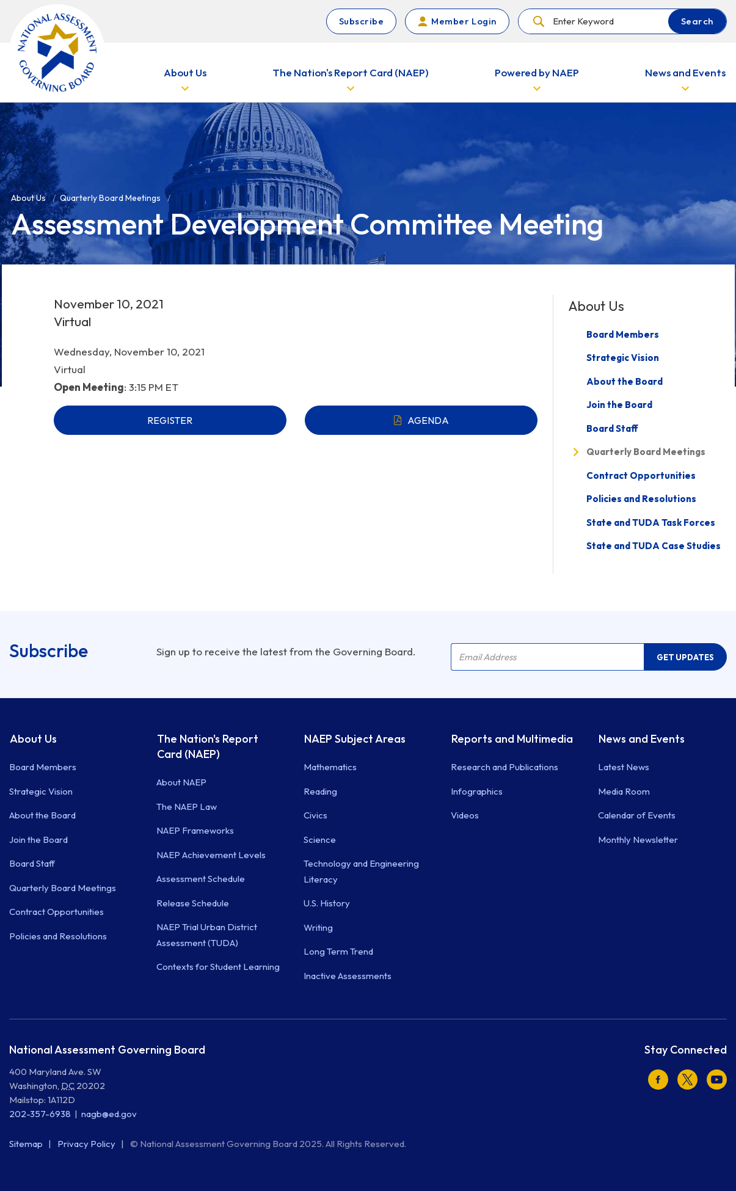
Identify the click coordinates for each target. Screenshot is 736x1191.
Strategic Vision (622, 357)
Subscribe (361, 21)
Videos (465, 815)
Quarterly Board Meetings (645, 451)
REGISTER (169, 420)
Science (320, 839)
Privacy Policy (87, 1143)
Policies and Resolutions (641, 498)
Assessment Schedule (200, 878)
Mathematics (330, 767)
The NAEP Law (186, 806)
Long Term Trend (338, 951)
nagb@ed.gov (109, 1114)
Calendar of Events (637, 815)
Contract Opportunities (641, 475)
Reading (320, 791)
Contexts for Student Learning (218, 966)
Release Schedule (192, 903)
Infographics (477, 791)
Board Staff (612, 428)
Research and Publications (504, 767)
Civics (315, 815)
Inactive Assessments (348, 976)
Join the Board (619, 404)
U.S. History (327, 903)
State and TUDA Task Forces (650, 522)
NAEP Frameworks (195, 830)
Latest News (623, 767)
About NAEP (181, 782)
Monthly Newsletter (638, 839)
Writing (318, 927)
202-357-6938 (40, 1114)
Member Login (463, 21)
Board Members (622, 334)
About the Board (624, 381)
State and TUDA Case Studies (653, 546)
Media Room (624, 791)
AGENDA (428, 420)
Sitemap (27, 1143)
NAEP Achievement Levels (211, 855)
